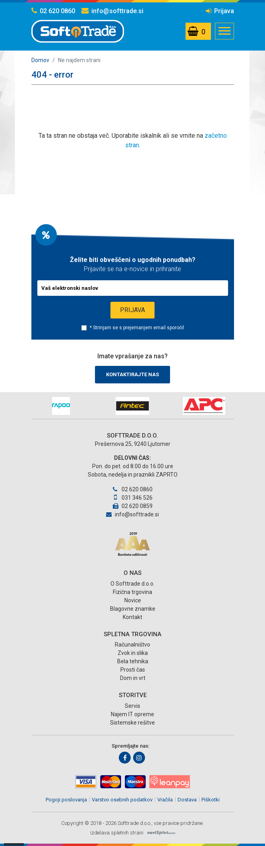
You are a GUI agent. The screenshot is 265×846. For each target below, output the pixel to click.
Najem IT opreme (132, 714)
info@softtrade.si (112, 11)
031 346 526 (132, 497)
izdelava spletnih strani (116, 833)
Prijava (220, 11)
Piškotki (210, 800)
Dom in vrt (132, 678)
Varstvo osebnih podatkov (122, 800)
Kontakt (132, 617)
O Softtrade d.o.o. (132, 583)
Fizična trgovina (132, 592)
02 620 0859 (133, 506)
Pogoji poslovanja (66, 800)
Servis (132, 706)
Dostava (187, 800)
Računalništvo (132, 644)
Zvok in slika (133, 653)
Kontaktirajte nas (132, 374)
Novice (132, 600)
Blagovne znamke (132, 609)
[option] (61, 406)
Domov (40, 60)
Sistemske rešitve (132, 722)
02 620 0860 (53, 11)
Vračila (165, 800)
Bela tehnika (132, 661)
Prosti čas (132, 669)
